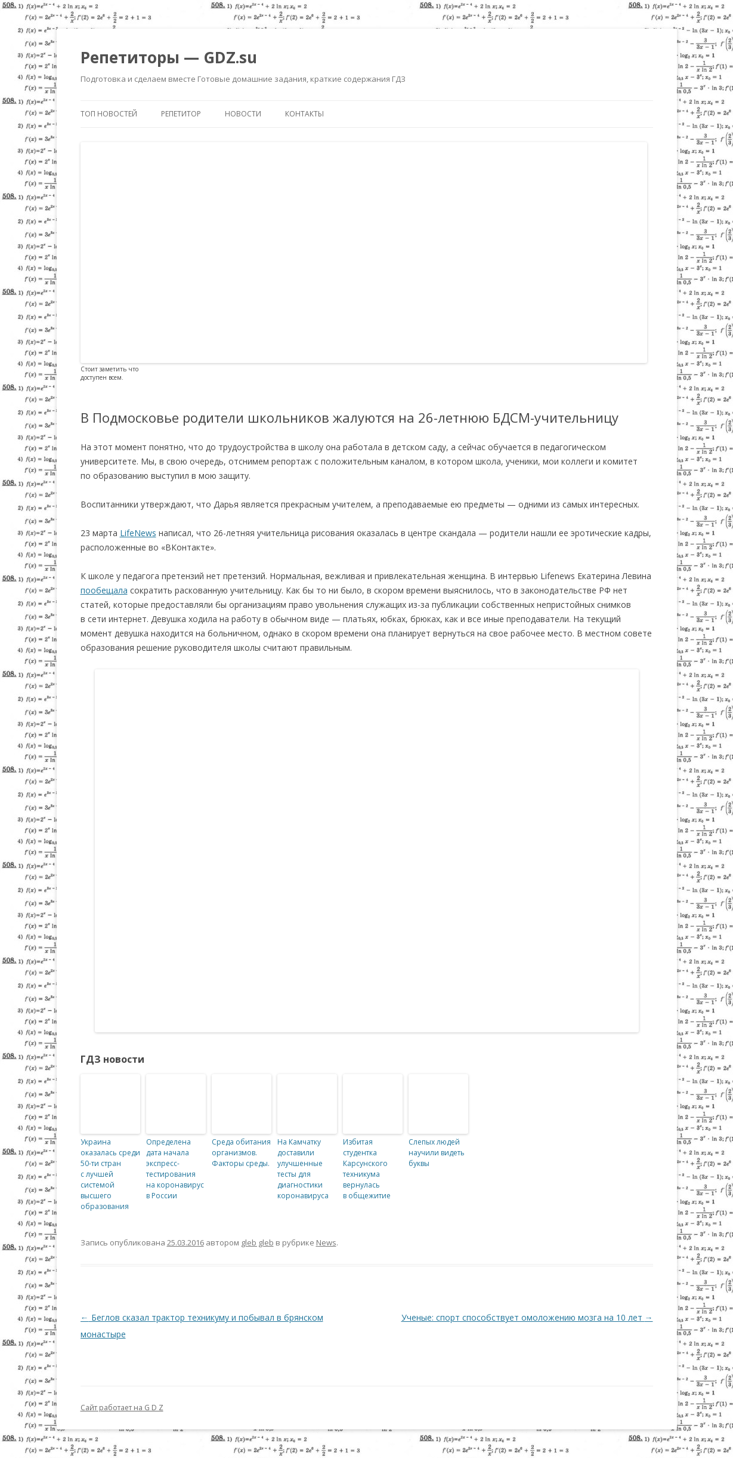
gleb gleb (257, 1242)
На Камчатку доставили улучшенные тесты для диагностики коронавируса (303, 1169)
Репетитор (181, 114)
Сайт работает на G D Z (122, 1407)
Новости (243, 114)
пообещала (104, 590)
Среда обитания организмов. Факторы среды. (241, 1152)
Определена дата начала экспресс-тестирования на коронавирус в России (175, 1169)
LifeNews (138, 533)
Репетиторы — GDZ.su (169, 57)
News (326, 1242)
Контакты (304, 114)
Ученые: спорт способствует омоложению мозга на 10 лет (527, 1317)
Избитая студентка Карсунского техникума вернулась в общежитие (367, 1169)
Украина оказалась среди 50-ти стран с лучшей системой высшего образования (110, 1174)
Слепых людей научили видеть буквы (437, 1152)
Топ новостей (109, 114)
